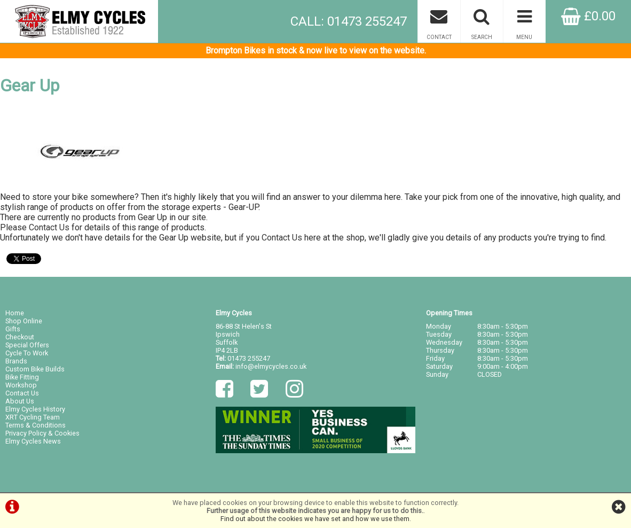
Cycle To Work (26, 353)
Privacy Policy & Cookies (42, 433)
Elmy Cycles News (33, 441)
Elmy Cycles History (35, 409)
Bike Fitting (22, 377)
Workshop (21, 385)
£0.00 (588, 16)
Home (14, 313)
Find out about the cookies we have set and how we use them (314, 519)
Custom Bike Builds (35, 369)
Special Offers (27, 345)
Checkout (19, 337)
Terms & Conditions (35, 425)
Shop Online (23, 321)
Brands (16, 361)
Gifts (12, 329)
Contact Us (49, 227)
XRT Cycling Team (32, 417)
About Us (19, 401)
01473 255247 (248, 358)
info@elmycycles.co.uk (270, 366)
